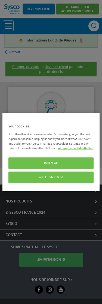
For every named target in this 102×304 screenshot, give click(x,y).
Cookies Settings (69, 143)
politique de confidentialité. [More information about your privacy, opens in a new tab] (75, 148)
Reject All (51, 163)
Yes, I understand (51, 177)
